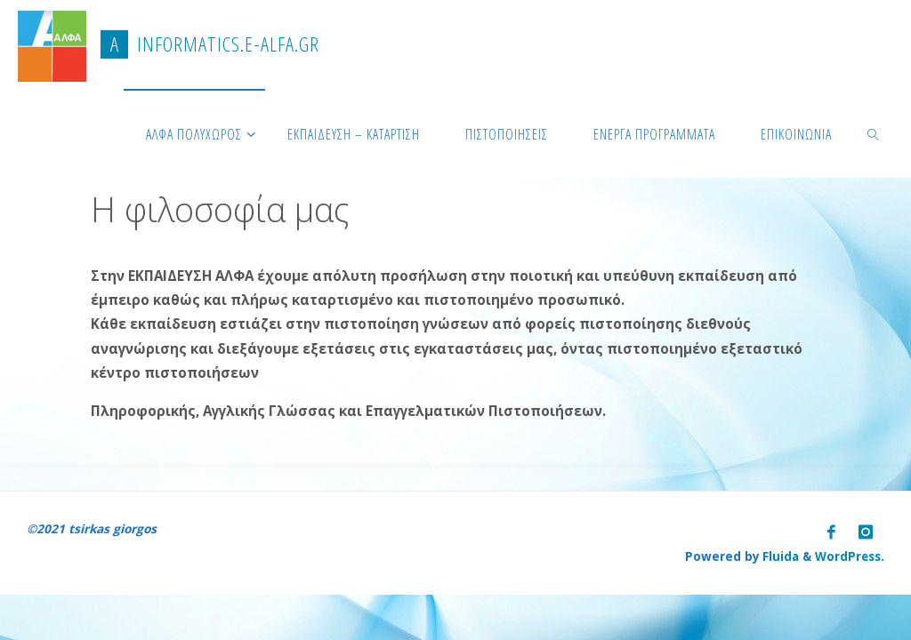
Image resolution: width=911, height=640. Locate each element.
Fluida (777, 553)
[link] (874, 133)
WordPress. (849, 553)
